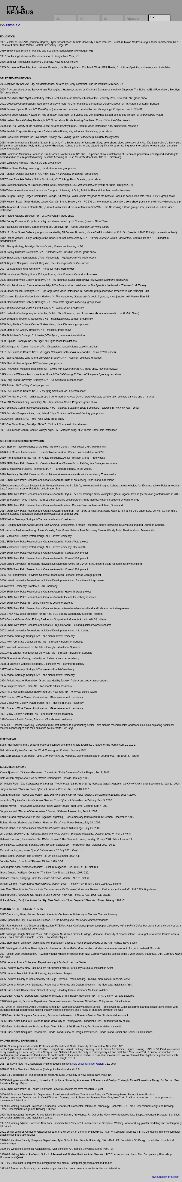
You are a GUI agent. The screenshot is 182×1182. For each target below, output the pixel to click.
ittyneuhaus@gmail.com (165, 1176)
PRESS (9, 25)
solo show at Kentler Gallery (88, 1063)
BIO (17, 25)
